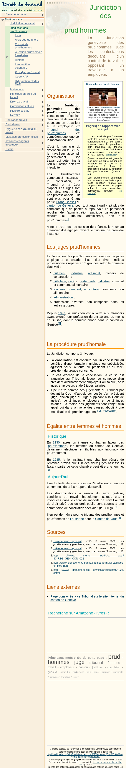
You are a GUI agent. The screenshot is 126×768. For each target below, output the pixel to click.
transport (75, 289)
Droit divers (12, 124)
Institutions (17, 89)
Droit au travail (19, 101)
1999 (61, 313)
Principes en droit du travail (23, 95)
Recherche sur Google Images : (103, 84)
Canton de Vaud (106, 519)
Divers (9, 149)
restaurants (87, 281)
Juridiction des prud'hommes (19, 29)
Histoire (20, 59)
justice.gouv (112, 155)
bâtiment (59, 273)
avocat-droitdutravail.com (110, 107)
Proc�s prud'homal (27, 72)
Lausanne (77, 519)
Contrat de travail (16, 120)
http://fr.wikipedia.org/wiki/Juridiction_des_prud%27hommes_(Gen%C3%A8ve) (85, 754)
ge (89, 174)
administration (63, 297)
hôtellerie (59, 281)
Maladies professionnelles (21, 136)
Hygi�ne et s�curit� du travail (21, 130)
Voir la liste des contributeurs (85, 757)
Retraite (15, 115)
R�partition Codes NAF (27, 82)
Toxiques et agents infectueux (17, 142)
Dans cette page (15, 14)
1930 (56, 442)
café (71, 281)
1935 (56, 459)
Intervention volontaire (22, 66)
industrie (77, 273)
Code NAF (21, 76)
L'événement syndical (67, 541)
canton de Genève (60, 205)
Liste (18, 35)
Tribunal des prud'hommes (63, 131)
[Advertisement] (66, 14)
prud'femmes (57, 446)
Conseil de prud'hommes (23, 46)
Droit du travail (14, 19)
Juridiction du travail (22, 23)
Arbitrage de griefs (26, 39)
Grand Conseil (66, 202)
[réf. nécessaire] (106, 410)
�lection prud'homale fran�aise (28, 53)
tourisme (59, 289)
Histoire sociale (19, 110)
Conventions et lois (22, 106)
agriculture (91, 289)
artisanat (94, 273)
